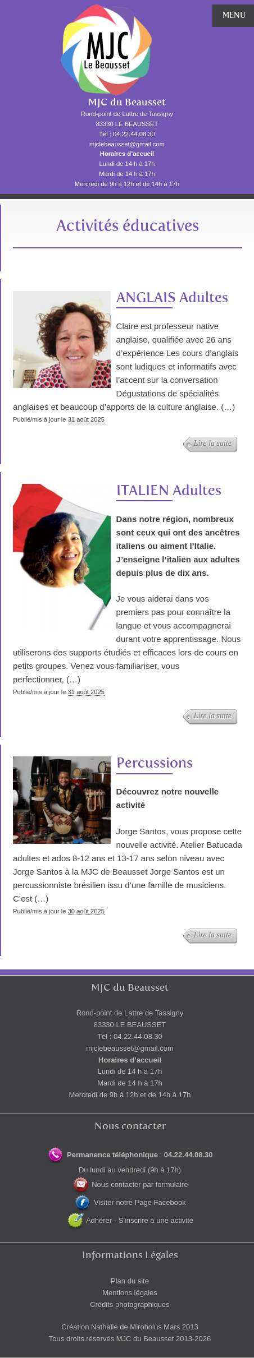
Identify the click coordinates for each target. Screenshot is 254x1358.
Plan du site (130, 1281)
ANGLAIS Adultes (172, 297)
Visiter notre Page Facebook (129, 1202)
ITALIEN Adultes (168, 490)
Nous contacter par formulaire (130, 1184)
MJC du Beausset (127, 102)
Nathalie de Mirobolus (126, 1327)
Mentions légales (129, 1292)
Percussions (154, 763)
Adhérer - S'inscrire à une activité (129, 1220)
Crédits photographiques (130, 1304)
